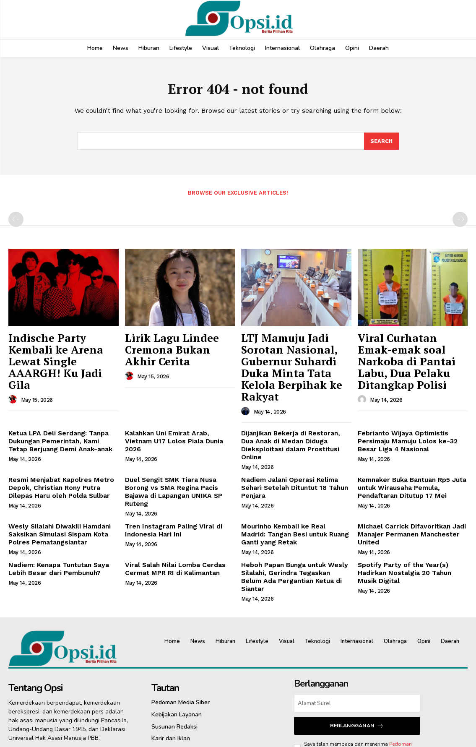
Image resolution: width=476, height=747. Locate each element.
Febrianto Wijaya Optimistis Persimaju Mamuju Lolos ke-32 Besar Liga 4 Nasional (404, 405)
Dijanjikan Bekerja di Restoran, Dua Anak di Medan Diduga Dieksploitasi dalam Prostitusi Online (293, 405)
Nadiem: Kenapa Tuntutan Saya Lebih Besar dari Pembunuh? (54, 509)
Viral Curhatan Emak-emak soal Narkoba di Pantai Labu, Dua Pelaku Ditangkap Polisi (413, 350)
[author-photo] (13, 368)
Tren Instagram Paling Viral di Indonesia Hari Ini (169, 474)
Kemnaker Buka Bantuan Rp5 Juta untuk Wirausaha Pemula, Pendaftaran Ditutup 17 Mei (407, 441)
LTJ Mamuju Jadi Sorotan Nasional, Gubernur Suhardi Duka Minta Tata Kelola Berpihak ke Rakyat (295, 350)
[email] (357, 634)
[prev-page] (15, 221)
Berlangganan (357, 656)
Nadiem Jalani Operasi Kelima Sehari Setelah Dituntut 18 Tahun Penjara (296, 438)
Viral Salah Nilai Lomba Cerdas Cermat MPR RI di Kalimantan (170, 509)
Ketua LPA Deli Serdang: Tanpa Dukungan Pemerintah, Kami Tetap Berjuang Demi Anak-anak (60, 405)
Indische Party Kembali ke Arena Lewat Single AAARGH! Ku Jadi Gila (60, 346)
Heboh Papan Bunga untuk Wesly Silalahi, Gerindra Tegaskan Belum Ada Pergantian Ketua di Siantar (292, 512)
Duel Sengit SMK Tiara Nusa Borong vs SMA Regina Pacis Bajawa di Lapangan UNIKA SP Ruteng (178, 441)
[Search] (381, 142)
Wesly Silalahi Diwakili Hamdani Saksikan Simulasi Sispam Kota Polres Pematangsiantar (55, 477)
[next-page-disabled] (460, 221)
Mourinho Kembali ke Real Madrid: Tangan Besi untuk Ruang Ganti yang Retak (295, 477)
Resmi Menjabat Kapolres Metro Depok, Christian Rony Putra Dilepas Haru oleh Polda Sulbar (61, 441)
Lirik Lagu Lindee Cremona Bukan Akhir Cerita (180, 341)
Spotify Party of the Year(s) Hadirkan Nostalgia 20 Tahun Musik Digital (412, 509)
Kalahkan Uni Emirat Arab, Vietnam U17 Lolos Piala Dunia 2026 (176, 402)
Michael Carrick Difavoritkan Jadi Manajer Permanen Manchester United (406, 477)
